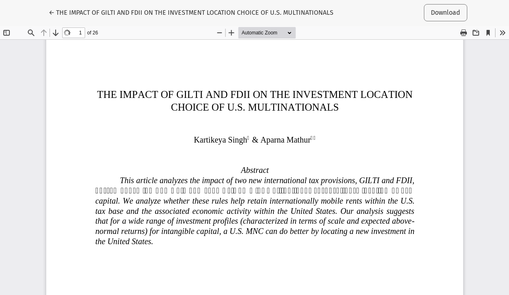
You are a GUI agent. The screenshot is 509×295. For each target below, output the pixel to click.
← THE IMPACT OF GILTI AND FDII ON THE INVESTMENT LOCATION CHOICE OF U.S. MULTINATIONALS (191, 11)
